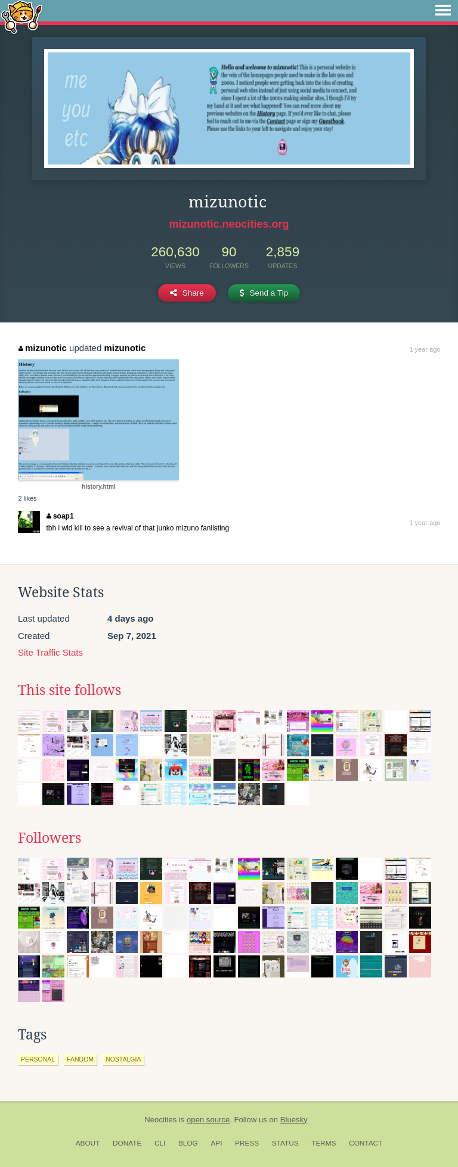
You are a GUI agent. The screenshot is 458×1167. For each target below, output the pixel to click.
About (88, 1143)
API (216, 1143)
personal (38, 1059)
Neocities (160, 1119)
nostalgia (123, 1059)
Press (247, 1143)
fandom (80, 1059)
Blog (188, 1143)
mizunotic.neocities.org (229, 224)
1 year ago (424, 349)
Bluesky (294, 1119)
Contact (365, 1143)
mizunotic (42, 348)
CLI (159, 1143)
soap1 (60, 516)
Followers (49, 838)
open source (208, 1119)
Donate (127, 1143)
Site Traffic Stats (50, 652)
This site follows (69, 690)
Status (285, 1143)
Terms (323, 1143)
